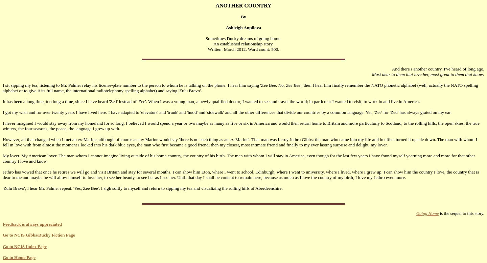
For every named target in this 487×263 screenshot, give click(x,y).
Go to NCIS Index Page (25, 246)
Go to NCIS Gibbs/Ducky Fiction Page (39, 235)
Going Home (427, 213)
